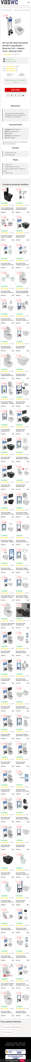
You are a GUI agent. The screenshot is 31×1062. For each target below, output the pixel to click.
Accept (22, 1060)
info (13, 212)
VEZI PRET (15, 90)
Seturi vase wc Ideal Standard (22, 10)
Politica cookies (20, 1045)
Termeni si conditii (11, 1043)
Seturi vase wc (7, 1032)
